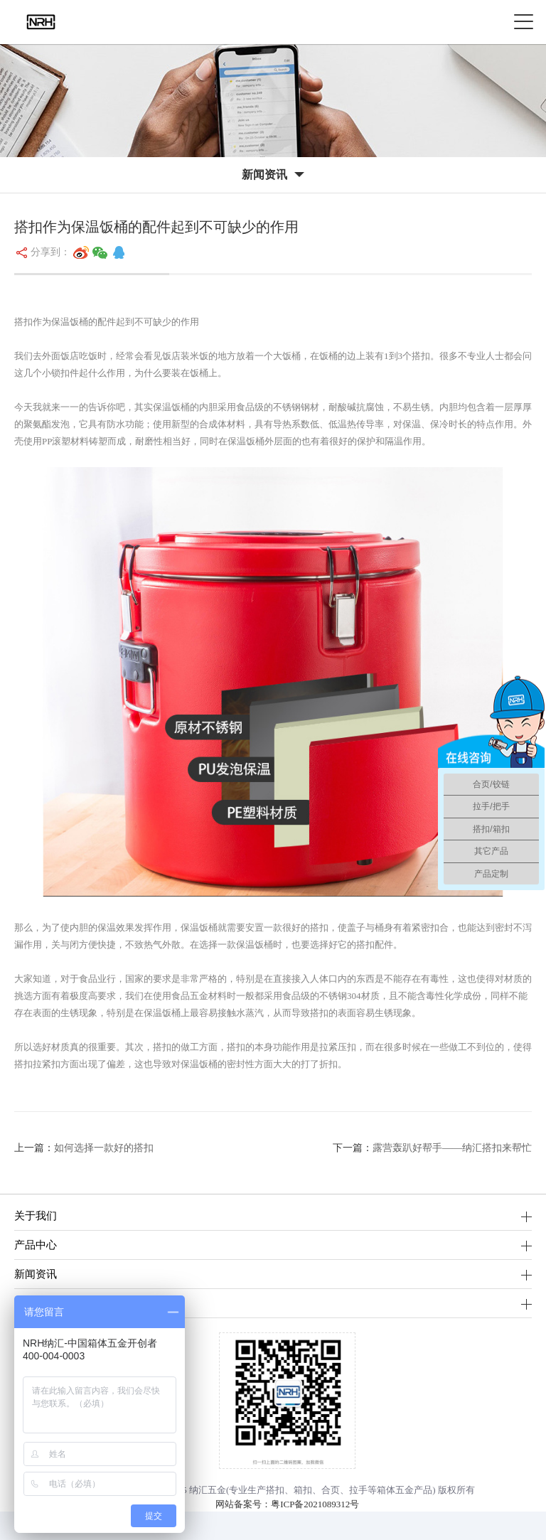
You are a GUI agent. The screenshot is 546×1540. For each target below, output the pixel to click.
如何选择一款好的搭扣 (104, 1148)
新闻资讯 (35, 1274)
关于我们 (35, 1215)
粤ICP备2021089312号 (315, 1504)
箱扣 (303, 1490)
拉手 (358, 1490)
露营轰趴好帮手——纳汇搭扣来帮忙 (452, 1148)
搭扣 (275, 1490)
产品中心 (35, 1245)
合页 (330, 1490)
